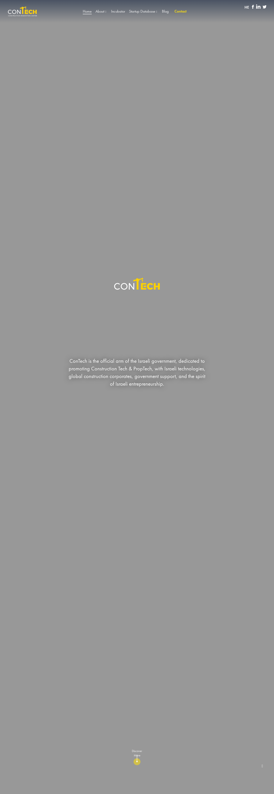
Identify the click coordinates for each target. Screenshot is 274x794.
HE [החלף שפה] (247, 7)
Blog (165, 11)
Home (87, 11)
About (100, 11)
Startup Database (142, 11)
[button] (137, 11)
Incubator (118, 11)
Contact (180, 11)
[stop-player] (262, 766)
